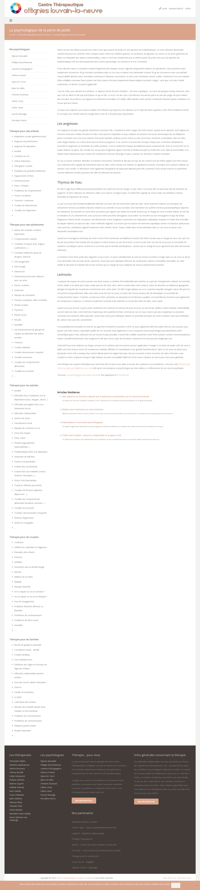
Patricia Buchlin (16, 772)
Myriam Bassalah (19, 56)
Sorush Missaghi (19, 114)
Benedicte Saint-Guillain (20, 813)
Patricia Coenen (19, 75)
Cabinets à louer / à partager (85, 867)
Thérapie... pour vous (86, 755)
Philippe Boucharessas (22, 62)
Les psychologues (52, 755)
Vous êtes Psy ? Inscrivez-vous (177, 878)
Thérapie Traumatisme (82, 839)
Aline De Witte (18, 88)
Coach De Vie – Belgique (83, 862)
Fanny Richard (15, 809)
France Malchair (16, 795)
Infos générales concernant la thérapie (160, 755)
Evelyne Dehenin (16, 779)
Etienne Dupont (16, 783)
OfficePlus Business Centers (84, 822)
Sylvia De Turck (19, 81)
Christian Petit (15, 806)
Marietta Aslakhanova (19, 765)
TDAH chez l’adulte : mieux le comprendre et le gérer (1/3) (91, 435)
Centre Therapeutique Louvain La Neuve (74, 878)
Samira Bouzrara (17, 768)
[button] (11, 20)
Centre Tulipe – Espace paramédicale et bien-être (94, 827)
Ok (176, 885)
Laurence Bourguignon (22, 68)
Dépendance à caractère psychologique (82, 422)
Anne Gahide (15, 791)
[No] (196, 885)
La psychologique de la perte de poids (83, 375)
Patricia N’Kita (15, 802)
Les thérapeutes (20, 755)
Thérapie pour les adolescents (85, 856)
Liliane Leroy (17, 101)
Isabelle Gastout (16, 787)
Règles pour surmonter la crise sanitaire (82, 409)
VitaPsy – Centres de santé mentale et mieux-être (94, 844)
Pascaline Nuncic (19, 120)
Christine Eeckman (20, 94)
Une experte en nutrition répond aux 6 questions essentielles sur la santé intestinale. (106, 396)
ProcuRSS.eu (123, 375)
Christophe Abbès (17, 761)
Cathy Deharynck (17, 776)
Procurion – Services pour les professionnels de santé (96, 850)
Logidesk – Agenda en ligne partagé (88, 833)
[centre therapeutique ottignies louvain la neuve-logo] (56, 8)
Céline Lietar (17, 107)
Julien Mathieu (15, 798)
